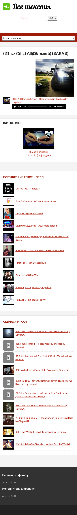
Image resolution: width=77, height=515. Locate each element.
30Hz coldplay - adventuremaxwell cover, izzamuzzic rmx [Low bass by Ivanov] (44, 382)
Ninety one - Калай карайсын (30, 262)
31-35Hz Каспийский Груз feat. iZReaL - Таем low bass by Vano (43, 358)
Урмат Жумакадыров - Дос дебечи (33, 287)
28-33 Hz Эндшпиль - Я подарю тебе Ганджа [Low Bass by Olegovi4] (44, 419)
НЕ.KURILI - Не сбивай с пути (30, 299)
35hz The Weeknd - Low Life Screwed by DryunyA (40, 431)
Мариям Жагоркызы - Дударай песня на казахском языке (42, 238)
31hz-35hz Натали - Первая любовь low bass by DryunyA (40, 345)
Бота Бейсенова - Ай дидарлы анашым (35, 201)
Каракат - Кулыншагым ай (29, 213)
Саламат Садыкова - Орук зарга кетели (36, 225)
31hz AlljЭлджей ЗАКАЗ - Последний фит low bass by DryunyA (40, 100)
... (9, 482)
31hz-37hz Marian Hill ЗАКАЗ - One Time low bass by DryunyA (42, 333)
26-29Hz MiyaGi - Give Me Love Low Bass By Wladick (42, 444)
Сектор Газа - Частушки (27, 188)
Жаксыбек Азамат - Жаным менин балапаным (39, 250)
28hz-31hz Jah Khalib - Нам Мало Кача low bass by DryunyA (41, 407)
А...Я (13, 482)
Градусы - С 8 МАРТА (26, 275)
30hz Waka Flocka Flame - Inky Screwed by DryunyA (41, 370)
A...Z (5, 482)
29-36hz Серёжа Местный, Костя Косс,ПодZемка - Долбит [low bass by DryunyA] (41, 395)
